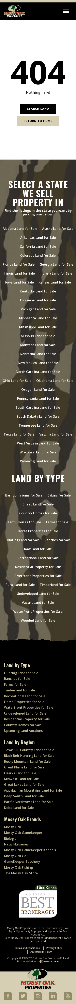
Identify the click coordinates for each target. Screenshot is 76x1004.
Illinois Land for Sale (19, 273)
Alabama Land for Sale (20, 228)
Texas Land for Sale (19, 434)
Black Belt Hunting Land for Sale (29, 755)
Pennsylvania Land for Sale (38, 398)
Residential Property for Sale (38, 567)
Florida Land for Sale (19, 264)
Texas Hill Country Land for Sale (29, 750)
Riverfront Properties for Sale (38, 576)
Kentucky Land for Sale (38, 291)
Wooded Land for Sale (38, 620)
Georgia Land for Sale (56, 264)
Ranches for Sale (58, 540)
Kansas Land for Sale (55, 282)
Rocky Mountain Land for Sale (27, 761)
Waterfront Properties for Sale (38, 611)
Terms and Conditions (27, 948)
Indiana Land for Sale (56, 273)
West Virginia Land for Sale (38, 443)
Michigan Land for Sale (38, 309)
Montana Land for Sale (38, 345)
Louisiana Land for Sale (38, 300)
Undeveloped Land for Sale (38, 593)
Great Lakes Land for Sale (24, 784)
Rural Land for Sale (20, 584)
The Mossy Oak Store (21, 873)
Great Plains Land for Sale (24, 767)
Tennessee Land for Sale (38, 425)
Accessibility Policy (41, 952)
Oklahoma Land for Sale (54, 380)
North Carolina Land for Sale (38, 371)
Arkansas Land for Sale (38, 237)
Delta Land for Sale (19, 807)
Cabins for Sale (59, 495)
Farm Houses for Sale (24, 522)
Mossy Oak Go (15, 856)
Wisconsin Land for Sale (38, 452)
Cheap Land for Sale (38, 504)
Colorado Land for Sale (38, 255)
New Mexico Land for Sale (38, 363)
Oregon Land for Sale (38, 389)
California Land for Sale (38, 246)
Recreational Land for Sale (38, 558)
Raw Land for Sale (38, 549)
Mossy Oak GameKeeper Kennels (30, 850)
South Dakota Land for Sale (38, 416)
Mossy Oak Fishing (18, 867)
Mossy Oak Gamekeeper (23, 832)
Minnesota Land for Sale (38, 318)
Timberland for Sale (55, 584)
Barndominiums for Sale (24, 495)
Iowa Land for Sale (19, 282)
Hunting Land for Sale (22, 540)
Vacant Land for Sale (38, 602)
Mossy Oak (12, 827)
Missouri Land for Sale (38, 336)
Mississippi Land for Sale (38, 327)
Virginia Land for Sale (55, 434)
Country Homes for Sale (38, 513)
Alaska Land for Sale (58, 228)
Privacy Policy (54, 948)
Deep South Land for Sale (24, 796)
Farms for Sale (57, 522)
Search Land (38, 109)
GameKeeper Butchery (22, 861)
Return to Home (38, 121)
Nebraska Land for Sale (38, 354)
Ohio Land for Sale (17, 380)
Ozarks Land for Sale (20, 773)
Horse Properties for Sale (38, 531)
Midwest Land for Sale (21, 779)
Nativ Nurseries (16, 844)
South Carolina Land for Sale (38, 407)
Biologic (10, 838)
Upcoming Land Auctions (23, 730)
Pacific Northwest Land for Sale (29, 802)
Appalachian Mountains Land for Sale (33, 790)
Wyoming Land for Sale (38, 461)
